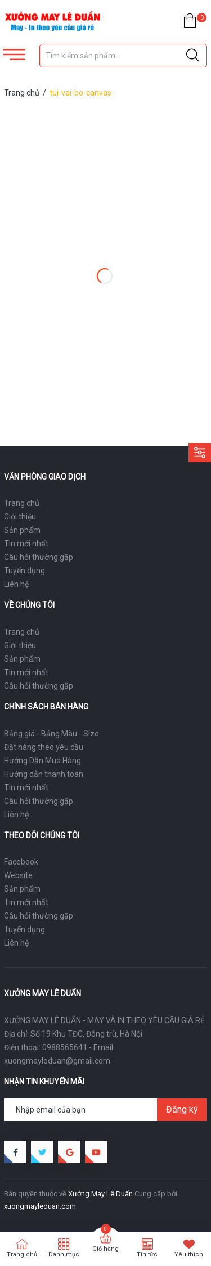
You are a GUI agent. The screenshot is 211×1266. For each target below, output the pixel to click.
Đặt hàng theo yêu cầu (43, 747)
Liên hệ (16, 584)
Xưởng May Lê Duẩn (100, 1194)
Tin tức (147, 1254)
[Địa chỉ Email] (105, 1109)
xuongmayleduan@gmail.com (57, 1060)
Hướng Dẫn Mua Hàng (42, 760)
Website (18, 875)
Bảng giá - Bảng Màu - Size (51, 733)
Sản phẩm (22, 530)
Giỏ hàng (105, 1249)
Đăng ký (182, 1109)
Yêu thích (188, 1254)
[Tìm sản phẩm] (123, 55)
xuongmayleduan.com (40, 1206)
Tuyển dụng (24, 570)
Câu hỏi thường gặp (38, 557)
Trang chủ (21, 503)
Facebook (21, 861)
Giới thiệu (20, 516)
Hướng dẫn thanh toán (43, 774)
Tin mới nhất (26, 543)
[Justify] (193, 55)
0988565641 (64, 1047)
